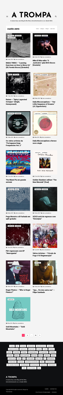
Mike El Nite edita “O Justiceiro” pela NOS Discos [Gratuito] (44, 63)
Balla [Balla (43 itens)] (17, 346)
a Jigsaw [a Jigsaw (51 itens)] (12, 346)
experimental (11, 37)
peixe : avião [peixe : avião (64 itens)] (39, 358)
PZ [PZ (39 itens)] (44, 358)
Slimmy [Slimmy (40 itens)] (42, 361)
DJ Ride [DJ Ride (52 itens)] (45, 349)
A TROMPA (31, 15)
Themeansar (9, 391)
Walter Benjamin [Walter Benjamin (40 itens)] (51, 364)
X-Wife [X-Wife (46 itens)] (24, 368)
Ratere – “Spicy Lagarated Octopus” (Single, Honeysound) (16, 102)
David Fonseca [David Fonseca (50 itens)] (23, 349)
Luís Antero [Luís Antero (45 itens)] (10, 355)
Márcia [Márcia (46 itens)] (40, 355)
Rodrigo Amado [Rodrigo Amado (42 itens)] (12, 361)
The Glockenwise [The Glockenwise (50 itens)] (50, 361)
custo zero (11, 35)
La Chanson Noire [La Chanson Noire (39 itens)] (43, 352)
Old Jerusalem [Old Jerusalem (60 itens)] (30, 358)
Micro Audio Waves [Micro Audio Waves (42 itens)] (25, 355)
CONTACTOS (53, 389)
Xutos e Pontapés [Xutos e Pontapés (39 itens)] (32, 368)
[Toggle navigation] (7, 16)
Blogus (24, 389)
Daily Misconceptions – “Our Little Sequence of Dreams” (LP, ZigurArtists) (44, 104)
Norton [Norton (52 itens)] (18, 358)
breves (10, 74)
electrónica (18, 35)
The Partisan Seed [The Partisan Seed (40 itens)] (24, 364)
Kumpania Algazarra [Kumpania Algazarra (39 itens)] (33, 352)
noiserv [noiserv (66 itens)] (53, 355)
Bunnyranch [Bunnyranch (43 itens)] (50, 346)
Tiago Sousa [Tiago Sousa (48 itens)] (43, 364)
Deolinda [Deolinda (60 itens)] (39, 349)
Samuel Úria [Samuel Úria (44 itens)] (20, 361)
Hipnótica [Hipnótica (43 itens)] (9, 352)
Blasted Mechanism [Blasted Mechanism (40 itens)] (41, 346)
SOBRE (46, 389)
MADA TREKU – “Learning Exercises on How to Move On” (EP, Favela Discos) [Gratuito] (18, 65)
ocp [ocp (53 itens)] (24, 358)
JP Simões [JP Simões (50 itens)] (24, 352)
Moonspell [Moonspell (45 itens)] (34, 355)
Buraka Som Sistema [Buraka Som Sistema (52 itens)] (13, 349)
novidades (44, 35)
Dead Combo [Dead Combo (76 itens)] (32, 349)
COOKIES (54, 392)
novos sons (25, 152)
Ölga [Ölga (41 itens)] (39, 368)
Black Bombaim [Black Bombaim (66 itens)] (31, 346)
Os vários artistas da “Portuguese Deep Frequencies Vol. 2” (14, 143)
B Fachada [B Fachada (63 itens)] (23, 346)
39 (35, 335)
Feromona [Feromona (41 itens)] (51, 349)
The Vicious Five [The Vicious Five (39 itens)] (34, 364)
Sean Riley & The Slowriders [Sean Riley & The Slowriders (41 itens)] (32, 361)
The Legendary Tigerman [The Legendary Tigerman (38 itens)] (12, 364)
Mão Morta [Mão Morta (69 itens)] (47, 355)
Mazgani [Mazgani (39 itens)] (17, 355)
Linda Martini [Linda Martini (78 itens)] (52, 352)
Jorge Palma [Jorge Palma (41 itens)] (16, 352)
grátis (16, 189)
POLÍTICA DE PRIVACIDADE (43, 392)
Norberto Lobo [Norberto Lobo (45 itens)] (11, 358)
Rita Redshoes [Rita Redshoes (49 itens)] (51, 358)
